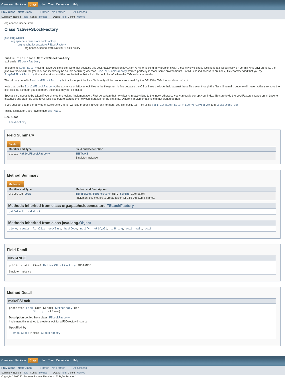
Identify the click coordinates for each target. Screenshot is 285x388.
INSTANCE (82, 157)
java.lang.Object (14, 37)
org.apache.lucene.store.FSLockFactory (42, 44)
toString (116, 233)
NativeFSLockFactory (35, 157)
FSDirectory (101, 198)
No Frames (58, 12)
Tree (51, 4)
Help (75, 4)
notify (85, 233)
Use (43, 4)
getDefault (17, 216)
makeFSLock (84, 198)
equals (25, 233)
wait (129, 233)
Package (20, 4)
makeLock (34, 216)
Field (25, 16)
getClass (55, 233)
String (125, 198)
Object (85, 227)
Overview (7, 4)
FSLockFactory (29, 63)
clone (13, 233)
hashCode (70, 233)
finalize (39, 233)
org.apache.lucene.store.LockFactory (33, 41)
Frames (44, 12)
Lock (27, 198)
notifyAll (100, 233)
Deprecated (63, 4)
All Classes (80, 12)
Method (43, 16)
